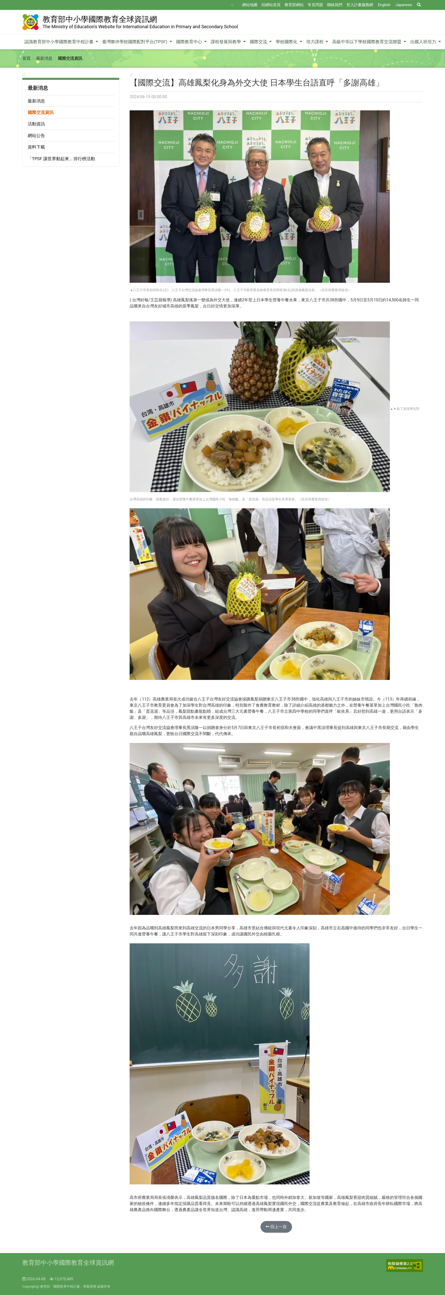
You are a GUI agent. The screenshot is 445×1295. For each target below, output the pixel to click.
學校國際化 (287, 41)
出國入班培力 (423, 41)
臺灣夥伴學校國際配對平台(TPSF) (135, 41)
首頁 (26, 58)
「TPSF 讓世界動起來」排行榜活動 (61, 158)
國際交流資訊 (41, 112)
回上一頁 (276, 1226)
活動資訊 (36, 123)
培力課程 (315, 41)
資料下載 (36, 147)
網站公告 (36, 135)
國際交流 (259, 41)
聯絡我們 (334, 5)
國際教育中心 (189, 41)
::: (232, 5)
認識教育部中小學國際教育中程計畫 (59, 41)
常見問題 (315, 5)
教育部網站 (294, 5)
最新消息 (36, 100)
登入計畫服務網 (359, 5)
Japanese (403, 5)
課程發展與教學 (226, 41)
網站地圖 (249, 5)
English (384, 5)
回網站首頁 (271, 5)
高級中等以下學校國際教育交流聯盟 (367, 41)
